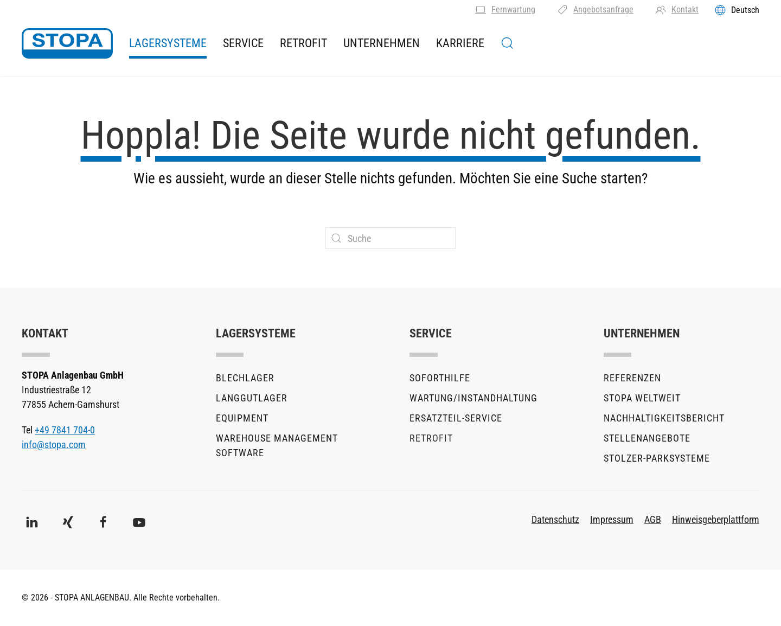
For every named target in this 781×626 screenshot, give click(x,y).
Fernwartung (505, 9)
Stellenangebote (647, 438)
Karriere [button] (460, 43)
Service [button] (243, 43)
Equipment (242, 418)
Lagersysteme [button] (168, 43)
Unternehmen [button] (381, 43)
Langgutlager (251, 398)
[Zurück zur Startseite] (67, 43)
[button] (507, 43)
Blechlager (245, 378)
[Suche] (390, 238)
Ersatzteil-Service (455, 418)
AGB (652, 519)
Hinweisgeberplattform (715, 519)
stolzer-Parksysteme (657, 458)
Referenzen (632, 378)
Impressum (611, 519)
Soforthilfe (439, 378)
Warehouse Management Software (277, 445)
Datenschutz (555, 519)
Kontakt (677, 9)
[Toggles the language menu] (737, 9)
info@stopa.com (54, 444)
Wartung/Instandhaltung (473, 398)
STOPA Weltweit (642, 398)
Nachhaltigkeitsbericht (664, 418)
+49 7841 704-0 (65, 430)
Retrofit (303, 43)
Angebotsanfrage (595, 9)
